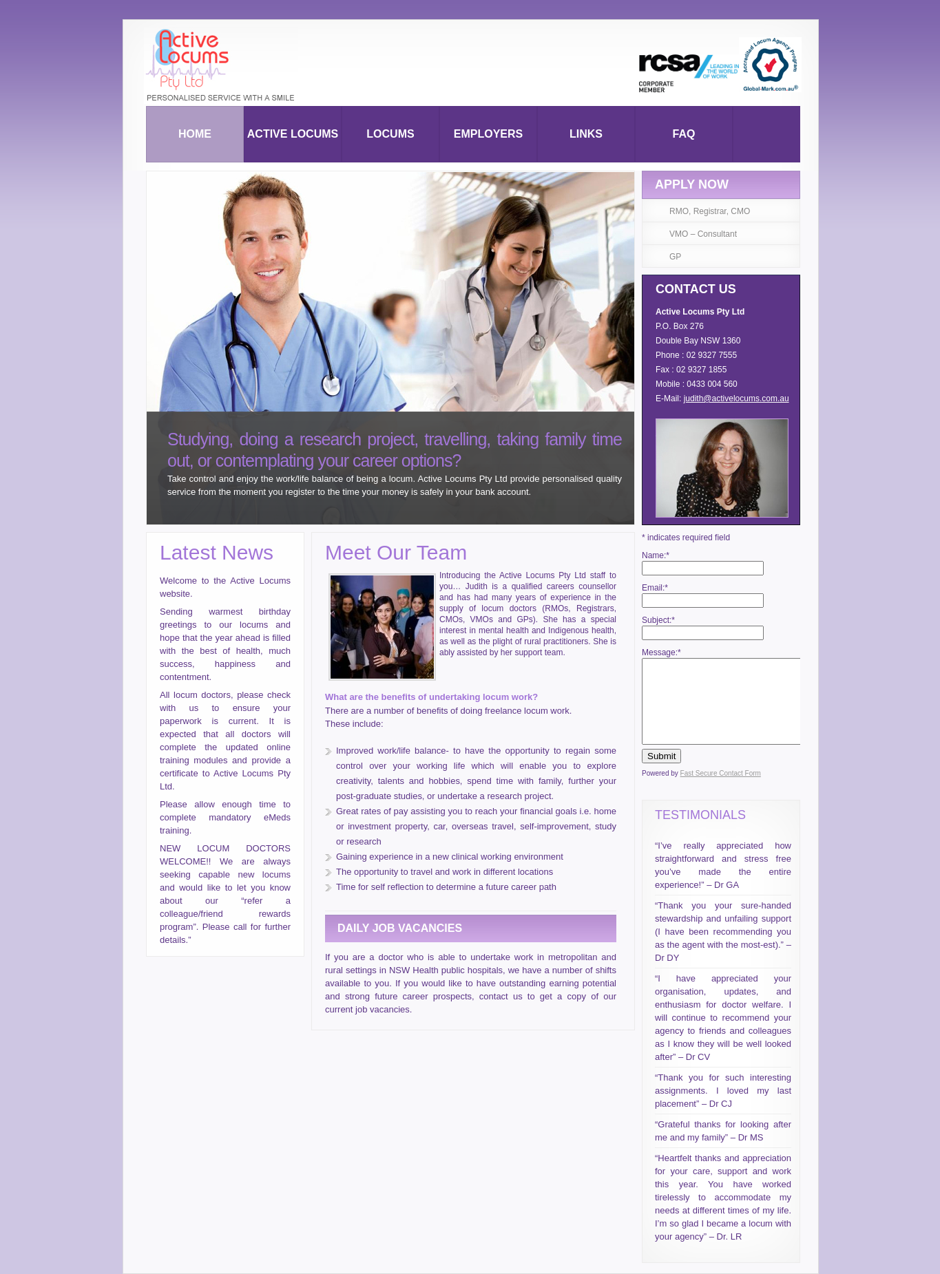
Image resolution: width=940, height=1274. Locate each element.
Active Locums (292, 134)
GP (675, 257)
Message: (661, 652)
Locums (390, 134)
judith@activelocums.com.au (736, 398)
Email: (655, 588)
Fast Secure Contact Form (720, 773)
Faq (684, 134)
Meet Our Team (396, 552)
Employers (488, 134)
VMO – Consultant (703, 234)
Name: (655, 555)
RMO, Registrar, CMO (709, 211)
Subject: (658, 620)
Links (586, 134)
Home (194, 134)
